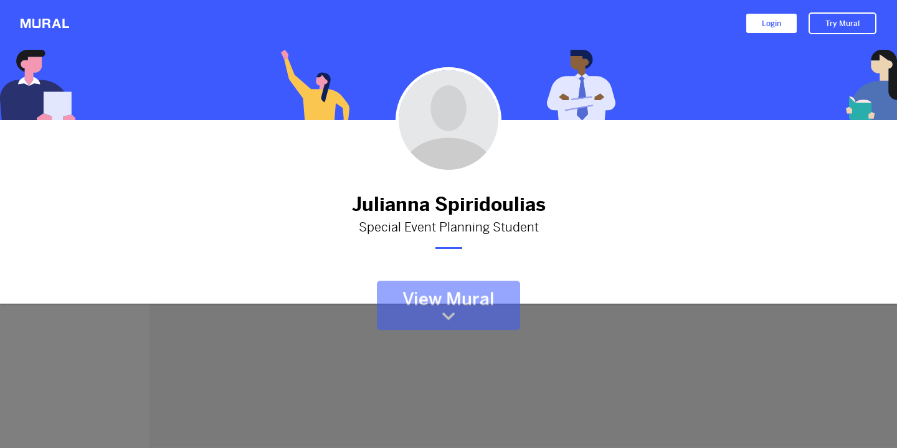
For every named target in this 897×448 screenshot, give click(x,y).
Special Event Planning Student (448, 228)
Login (771, 24)
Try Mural (842, 24)
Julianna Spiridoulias (448, 204)
